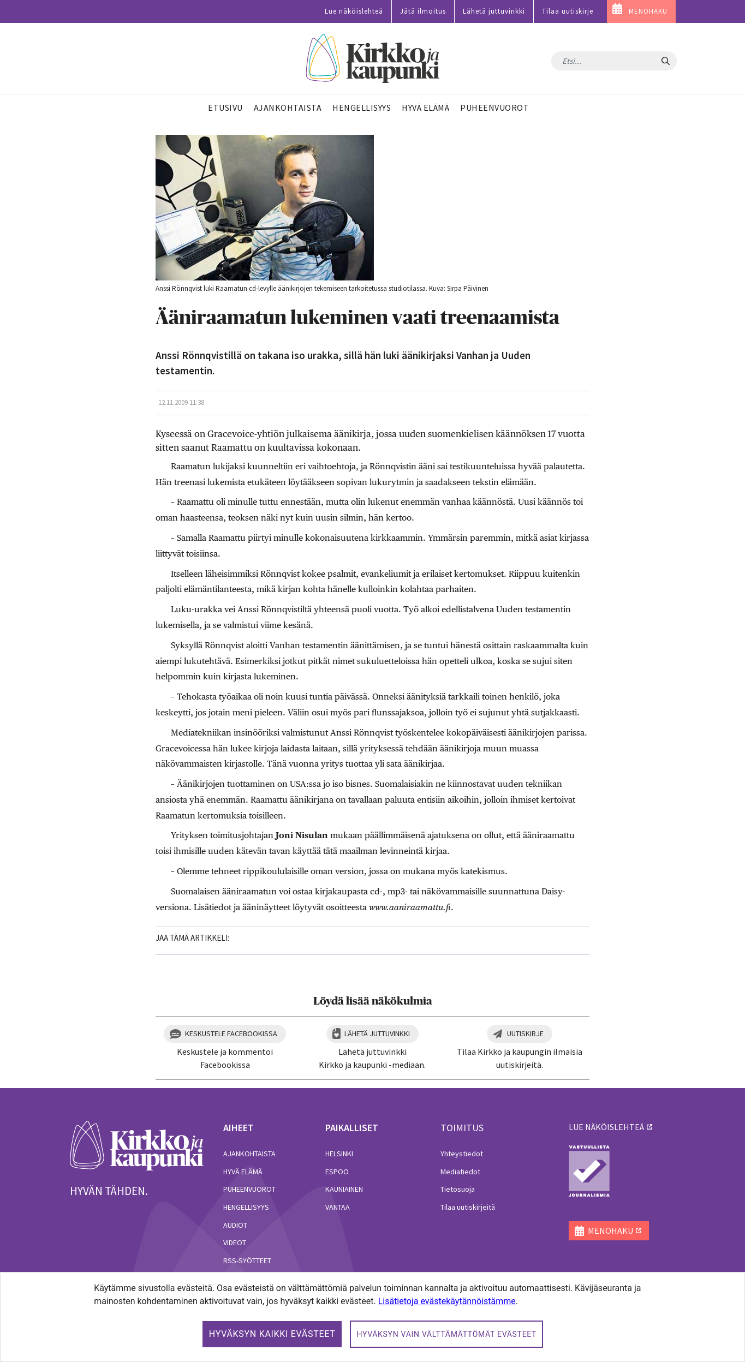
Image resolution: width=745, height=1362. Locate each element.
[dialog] (372, 1317)
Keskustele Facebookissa (231, 1033)
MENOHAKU (648, 11)
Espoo (337, 1171)
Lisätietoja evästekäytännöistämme (447, 1301)
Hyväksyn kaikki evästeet (272, 1334)
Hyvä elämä (243, 1171)
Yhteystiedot (461, 1153)
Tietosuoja (457, 1189)
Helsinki (339, 1153)
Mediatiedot (460, 1171)
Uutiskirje (525, 1033)
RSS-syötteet (247, 1260)
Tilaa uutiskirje (567, 11)
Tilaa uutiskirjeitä (467, 1207)
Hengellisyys (246, 1207)
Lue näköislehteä (354, 11)
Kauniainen (344, 1189)
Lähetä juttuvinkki (494, 11)
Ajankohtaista (249, 1153)
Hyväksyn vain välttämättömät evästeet (446, 1334)
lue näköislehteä (606, 1126)
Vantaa (337, 1207)
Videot (234, 1242)
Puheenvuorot (249, 1189)
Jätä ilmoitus (423, 11)
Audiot (235, 1225)
